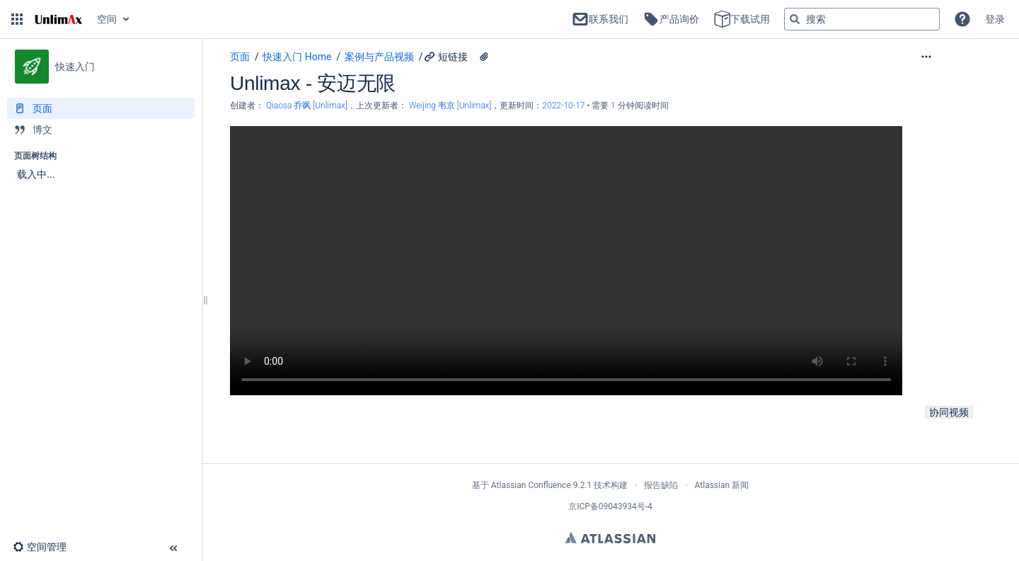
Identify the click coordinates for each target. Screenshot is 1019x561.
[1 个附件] (484, 56)
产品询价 (671, 19)
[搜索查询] (862, 19)
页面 (240, 56)
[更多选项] (955, 56)
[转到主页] (58, 19)
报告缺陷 (661, 485)
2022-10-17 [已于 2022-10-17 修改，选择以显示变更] (564, 105)
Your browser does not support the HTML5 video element (566, 260)
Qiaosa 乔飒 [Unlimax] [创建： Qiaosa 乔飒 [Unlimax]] (306, 105)
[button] (17, 19)
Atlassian (610, 537)
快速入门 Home (297, 56)
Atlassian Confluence (531, 485)
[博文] (101, 129)
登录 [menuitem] (995, 19)
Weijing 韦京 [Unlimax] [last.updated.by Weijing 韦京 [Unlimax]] (450, 105)
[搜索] (794, 19)
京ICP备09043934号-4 (610, 506)
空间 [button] (107, 19)
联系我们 (600, 19)
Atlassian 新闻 (722, 485)
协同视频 (949, 412)
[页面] (101, 108)
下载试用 (741, 19)
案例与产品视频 (379, 56)
